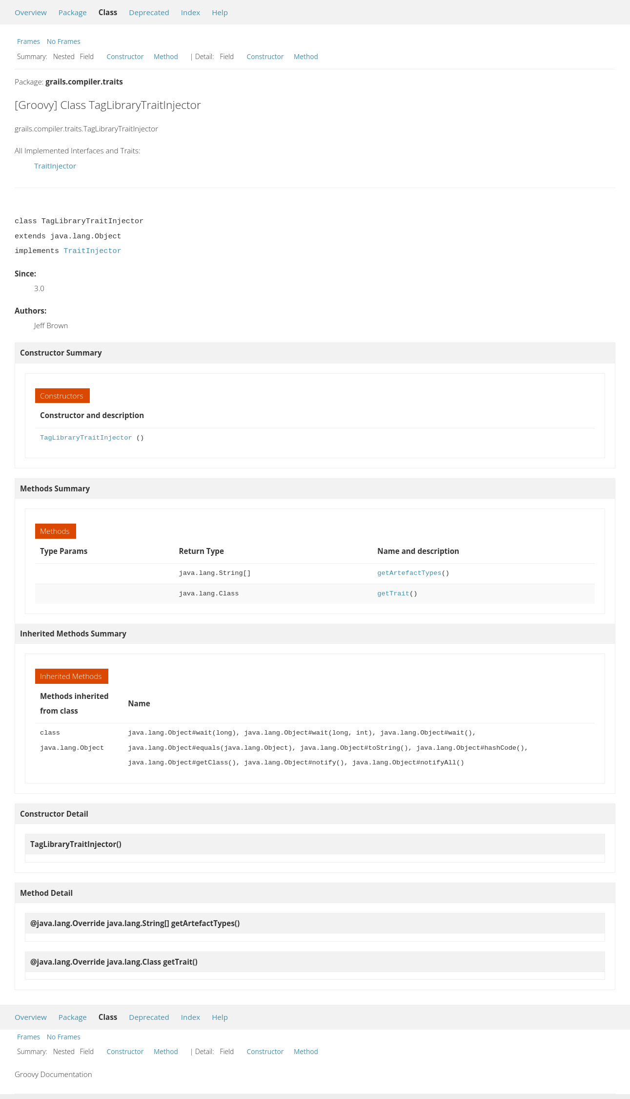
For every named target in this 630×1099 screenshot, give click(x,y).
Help (220, 12)
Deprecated (149, 12)
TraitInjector (55, 165)
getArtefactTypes (409, 573)
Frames (28, 41)
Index (190, 12)
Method (166, 56)
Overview (31, 12)
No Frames (64, 41)
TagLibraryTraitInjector (86, 438)
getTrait (393, 593)
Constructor (125, 56)
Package (73, 12)
